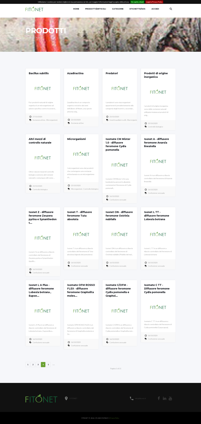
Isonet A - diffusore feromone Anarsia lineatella (156, 143)
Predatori (112, 73)
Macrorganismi (133, 120)
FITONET (73, 398)
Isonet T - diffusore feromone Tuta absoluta (79, 216)
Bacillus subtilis (39, 73)
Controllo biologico (155, 127)
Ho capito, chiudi (137, 2)
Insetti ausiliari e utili (117, 120)
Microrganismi (51, 120)
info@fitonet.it (140, 398)
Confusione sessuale (117, 200)
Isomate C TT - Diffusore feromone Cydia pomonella (157, 289)
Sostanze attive (39, 120)
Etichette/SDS (137, 9)
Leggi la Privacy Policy (154, 2)
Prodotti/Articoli (95, 9)
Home (76, 9)
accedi (155, 9)
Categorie (117, 9)
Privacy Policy (114, 418)
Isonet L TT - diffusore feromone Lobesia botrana (156, 216)
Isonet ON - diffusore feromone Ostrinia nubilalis (119, 216)
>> (53, 365)
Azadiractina (75, 73)
